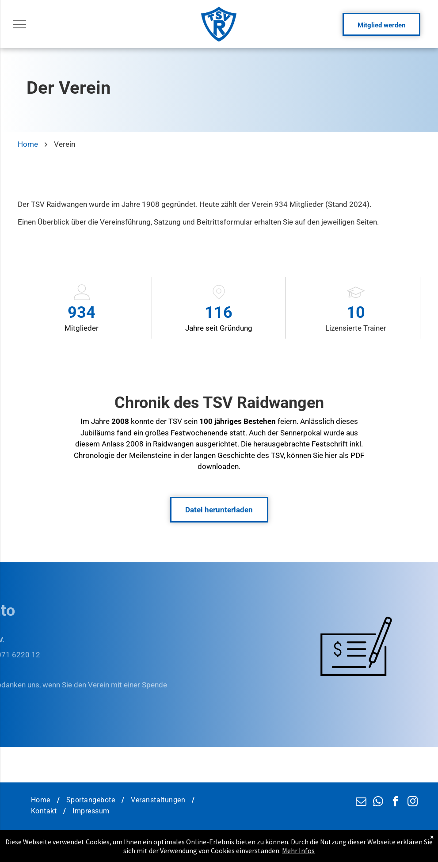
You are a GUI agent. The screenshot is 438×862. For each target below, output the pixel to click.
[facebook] (395, 802)
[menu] (19, 24)
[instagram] (412, 802)
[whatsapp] (378, 802)
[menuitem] (42, 800)
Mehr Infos (298, 853)
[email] (361, 802)
